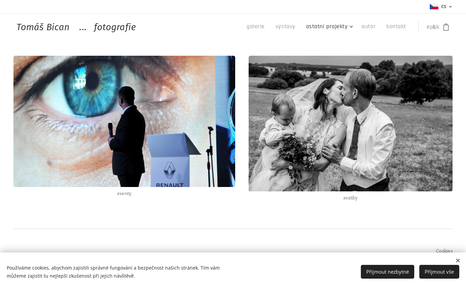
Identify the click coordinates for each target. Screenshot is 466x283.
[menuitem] (358, 27)
